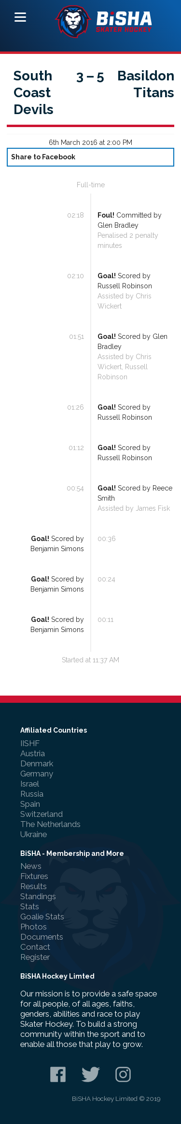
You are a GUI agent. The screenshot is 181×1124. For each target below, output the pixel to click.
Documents (41, 937)
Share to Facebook (43, 157)
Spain (30, 804)
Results (33, 886)
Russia (31, 794)
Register (35, 957)
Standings (38, 896)
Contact (35, 947)
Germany (36, 773)
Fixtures (34, 876)
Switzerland (41, 814)
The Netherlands (50, 824)
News (31, 866)
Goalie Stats (42, 916)
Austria (32, 753)
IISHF (30, 743)
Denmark (36, 763)
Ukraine (33, 834)
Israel (29, 783)
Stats (29, 906)
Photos (33, 926)
